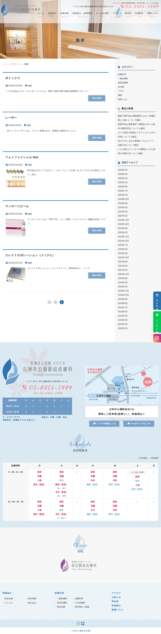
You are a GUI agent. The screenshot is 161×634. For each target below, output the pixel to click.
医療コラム (152, 15)
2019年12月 (123, 291)
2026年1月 (123, 182)
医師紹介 (52, 15)
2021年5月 (123, 266)
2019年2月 (123, 328)
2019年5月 (123, 316)
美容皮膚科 (123, 83)
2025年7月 (123, 191)
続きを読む (97, 98)
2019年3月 (123, 324)
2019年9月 (123, 299)
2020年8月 (123, 278)
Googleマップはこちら (139, 423)
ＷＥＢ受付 (157, 301)
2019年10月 (123, 295)
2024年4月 (123, 207)
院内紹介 (32, 603)
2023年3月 (123, 232)
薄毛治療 (61, 607)
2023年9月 (123, 228)
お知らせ (116, 597)
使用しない (123, 99)
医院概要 (32, 598)
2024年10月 (123, 199)
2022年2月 (123, 253)
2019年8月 (123, 303)
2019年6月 (123, 312)
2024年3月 (123, 212)
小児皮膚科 (80, 603)
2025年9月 (123, 186)
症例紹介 (139, 15)
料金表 (128, 15)
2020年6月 (123, 282)
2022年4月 (123, 249)
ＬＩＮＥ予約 (157, 322)
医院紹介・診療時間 (82, 15)
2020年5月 (123, 287)
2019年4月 (123, 320)
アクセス (117, 15)
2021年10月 (123, 257)
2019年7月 (123, 307)
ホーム (41, 15)
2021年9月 (123, 262)
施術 (30, 86)
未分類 (121, 87)
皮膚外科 (122, 74)
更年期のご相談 (82, 607)
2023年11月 (123, 220)
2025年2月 (123, 195)
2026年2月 (123, 178)
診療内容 (64, 15)
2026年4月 (123, 174)
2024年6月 (123, 203)
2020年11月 (123, 274)
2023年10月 (123, 224)
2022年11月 (123, 237)
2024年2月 (123, 216)
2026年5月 (123, 170)
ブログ (121, 91)
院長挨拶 (9, 598)
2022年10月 (123, 241)
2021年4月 (123, 270)
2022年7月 (123, 245)
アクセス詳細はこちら (104, 423)
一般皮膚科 (123, 78)
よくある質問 (102, 15)
